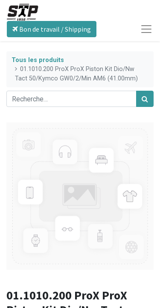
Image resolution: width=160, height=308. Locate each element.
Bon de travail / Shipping (51, 29)
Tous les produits (38, 60)
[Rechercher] (145, 99)
